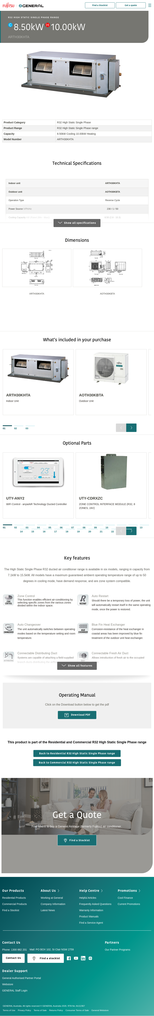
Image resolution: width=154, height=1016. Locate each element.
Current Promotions (129, 904)
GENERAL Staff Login (14, 990)
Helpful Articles (87, 898)
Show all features (77, 666)
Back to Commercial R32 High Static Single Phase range (77, 763)
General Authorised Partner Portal (21, 978)
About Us (50, 891)
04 (38, 527)
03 (27, 428)
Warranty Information (91, 910)
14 (21, 531)
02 (15, 428)
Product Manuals (89, 916)
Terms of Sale (41, 1010)
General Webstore (100, 1010)
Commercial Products (14, 904)
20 (89, 531)
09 (95, 527)
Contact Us (12, 942)
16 (44, 531)
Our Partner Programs (117, 949)
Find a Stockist (100, 5)
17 (55, 531)
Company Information (53, 904)
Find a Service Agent (91, 922)
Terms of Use (10, 1010)
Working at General (52, 898)
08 (84, 527)
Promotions (129, 891)
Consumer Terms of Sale (78, 1010)
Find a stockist (45, 959)
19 (78, 531)
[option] (36, 278)
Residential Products (14, 898)
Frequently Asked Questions (95, 904)
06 (61, 527)
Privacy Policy (26, 1010)
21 (101, 531)
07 (72, 527)
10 (107, 527)
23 (124, 531)
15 (32, 531)
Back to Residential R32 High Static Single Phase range (77, 753)
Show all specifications (77, 223)
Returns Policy (57, 1010)
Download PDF (77, 715)
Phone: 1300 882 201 (14, 949)
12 (129, 527)
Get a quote (131, 5)
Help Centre (91, 891)
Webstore (7, 984)
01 (4, 428)
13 (141, 527)
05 (50, 527)
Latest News (48, 910)
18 (67, 531)
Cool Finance (125, 898)
